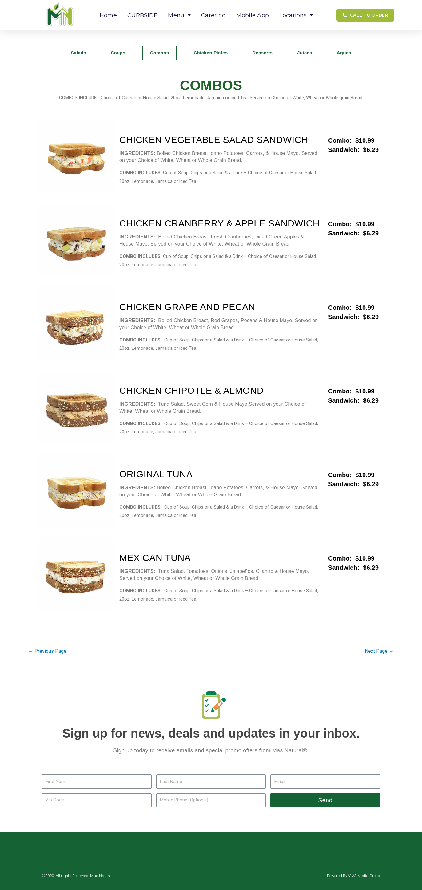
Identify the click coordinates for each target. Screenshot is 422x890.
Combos (159, 52)
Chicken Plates (210, 52)
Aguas (344, 52)
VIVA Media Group (364, 875)
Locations (296, 15)
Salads (78, 52)
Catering (213, 15)
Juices (304, 52)
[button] (365, 15)
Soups (118, 52)
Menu (179, 15)
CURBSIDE (142, 15)
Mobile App (252, 15)
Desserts (262, 52)
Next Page (379, 651)
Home (108, 15)
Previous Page (47, 651)
